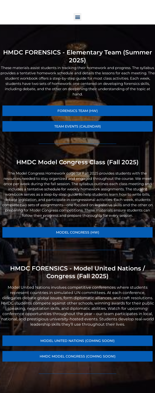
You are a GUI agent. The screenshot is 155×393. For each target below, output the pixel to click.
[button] (77, 31)
